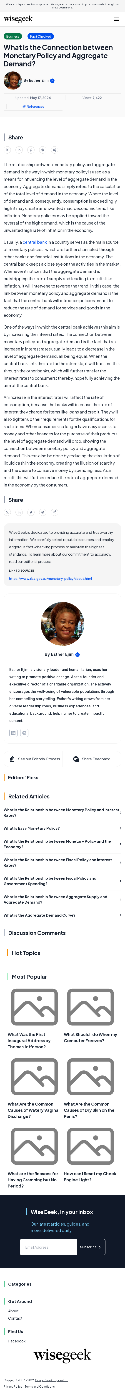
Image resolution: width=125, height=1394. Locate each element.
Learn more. (66, 7)
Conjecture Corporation (51, 1380)
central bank (35, 242)
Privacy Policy (13, 1386)
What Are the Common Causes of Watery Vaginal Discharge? (34, 1110)
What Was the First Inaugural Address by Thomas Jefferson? (29, 1040)
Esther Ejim (39, 80)
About (13, 1310)
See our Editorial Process (34, 759)
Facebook (16, 1341)
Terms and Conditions (40, 1386)
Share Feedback (91, 759)
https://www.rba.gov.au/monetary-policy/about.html (50, 578)
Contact (15, 1318)
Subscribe (91, 1247)
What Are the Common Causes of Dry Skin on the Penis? (89, 1110)
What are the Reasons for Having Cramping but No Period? (33, 1179)
